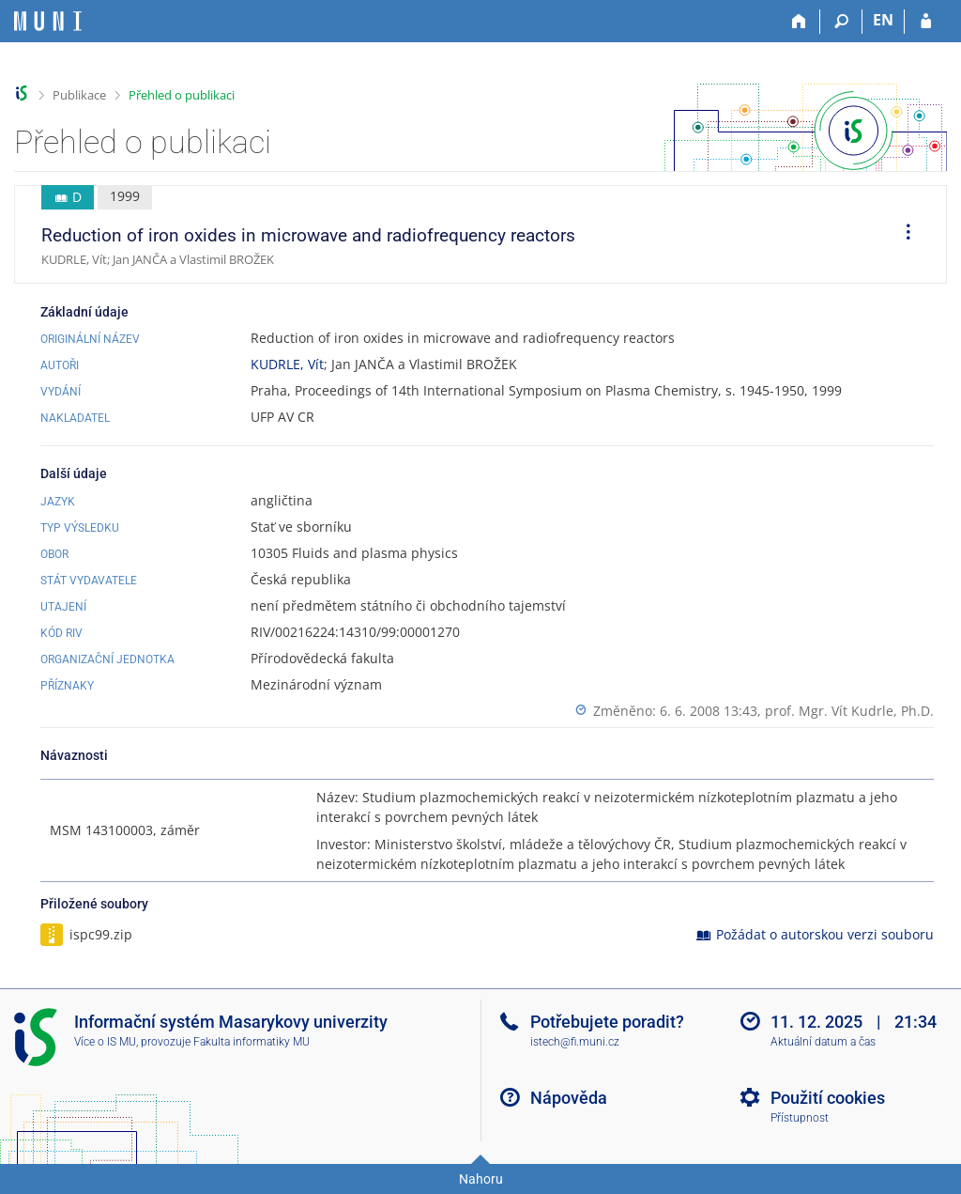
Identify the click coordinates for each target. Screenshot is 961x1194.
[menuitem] (902, 235)
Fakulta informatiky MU (251, 1041)
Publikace (79, 94)
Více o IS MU (105, 1041)
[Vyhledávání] (841, 21)
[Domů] (799, 21)
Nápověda (568, 1098)
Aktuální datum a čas (823, 1041)
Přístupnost (799, 1117)
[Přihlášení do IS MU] (926, 21)
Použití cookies (827, 1098)
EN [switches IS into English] (883, 19)
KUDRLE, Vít (287, 364)
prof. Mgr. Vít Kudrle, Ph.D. (849, 711)
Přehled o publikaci (182, 94)
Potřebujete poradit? (607, 1021)
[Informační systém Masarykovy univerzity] (48, 21)
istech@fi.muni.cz (574, 1041)
